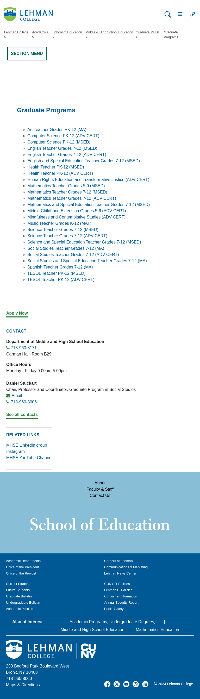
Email (16, 396)
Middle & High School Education (109, 32)
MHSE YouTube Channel (29, 457)
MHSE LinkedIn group (26, 445)
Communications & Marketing (126, 567)
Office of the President (22, 567)
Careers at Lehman (118, 561)
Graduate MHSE (148, 32)
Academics (40, 32)
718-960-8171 (24, 348)
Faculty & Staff (100, 489)
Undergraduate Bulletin (23, 602)
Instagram (15, 451)
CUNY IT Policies (117, 584)
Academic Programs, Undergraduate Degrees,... (114, 622)
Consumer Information (120, 596)
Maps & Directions (23, 685)
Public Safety (114, 609)
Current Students (18, 584)
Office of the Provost (21, 573)
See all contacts (22, 414)
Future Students (18, 590)
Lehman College (16, 32)
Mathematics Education (157, 629)
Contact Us (100, 495)
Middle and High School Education (92, 629)
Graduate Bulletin (19, 596)
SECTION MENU (27, 53)
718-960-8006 (24, 402)
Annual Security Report (121, 602)
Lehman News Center (120, 573)
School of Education (67, 32)
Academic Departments (23, 561)
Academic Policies (19, 609)
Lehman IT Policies (118, 590)
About (100, 483)
